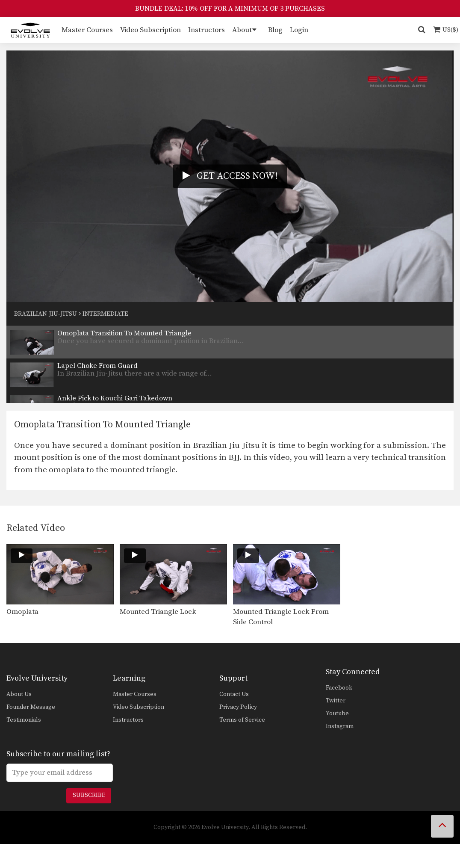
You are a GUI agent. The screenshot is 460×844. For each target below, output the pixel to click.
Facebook (339, 688)
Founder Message (30, 707)
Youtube (337, 713)
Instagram (340, 726)
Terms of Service (242, 720)
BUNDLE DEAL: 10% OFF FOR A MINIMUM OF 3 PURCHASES (230, 8)
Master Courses (87, 30)
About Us (19, 694)
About (242, 30)
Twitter (335, 701)
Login (299, 30)
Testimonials (23, 720)
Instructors (206, 30)
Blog (275, 30)
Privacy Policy (238, 707)
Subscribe (89, 795)
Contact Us (234, 694)
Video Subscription (150, 30)
